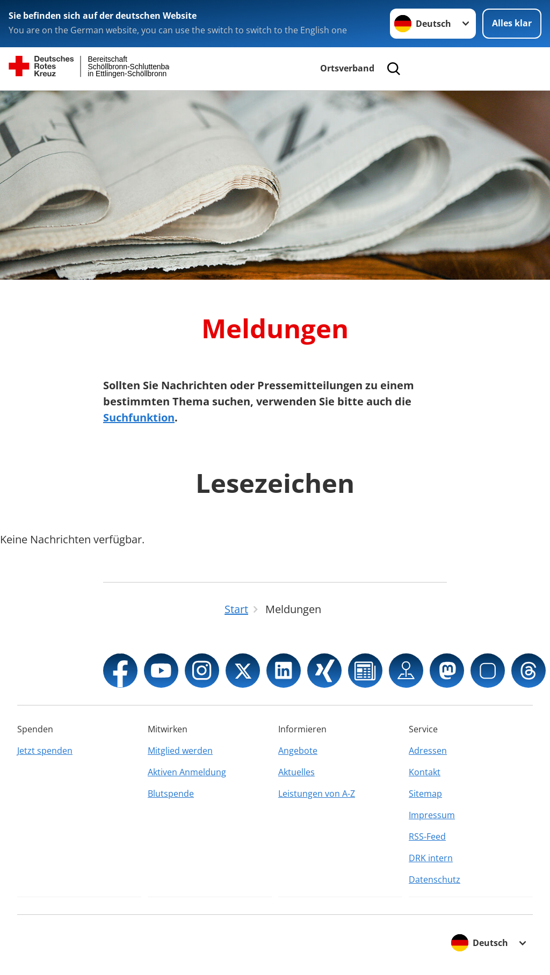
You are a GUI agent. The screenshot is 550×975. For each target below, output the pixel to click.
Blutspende (171, 793)
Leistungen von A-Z (316, 793)
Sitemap (425, 793)
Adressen (428, 750)
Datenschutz (434, 879)
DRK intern (431, 858)
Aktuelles (296, 772)
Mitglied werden (180, 750)
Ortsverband (347, 68)
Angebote (297, 750)
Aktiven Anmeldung (187, 772)
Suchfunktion (139, 417)
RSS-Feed (427, 836)
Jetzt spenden (45, 750)
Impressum (432, 815)
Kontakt (424, 772)
